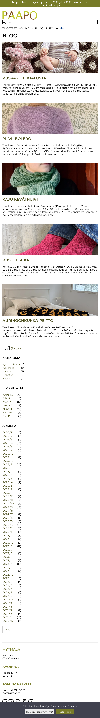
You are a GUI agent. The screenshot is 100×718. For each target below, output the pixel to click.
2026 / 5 (7, 439)
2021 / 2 (7, 613)
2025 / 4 (8, 482)
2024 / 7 (8, 514)
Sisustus (8, 375)
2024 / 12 (8, 496)
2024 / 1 (7, 532)
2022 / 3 (7, 592)
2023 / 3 (7, 564)
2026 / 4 (8, 443)
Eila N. (6, 398)
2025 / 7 (7, 471)
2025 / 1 (7, 492)
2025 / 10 (8, 460)
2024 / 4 (8, 524)
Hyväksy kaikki (65, 711)
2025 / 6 (7, 475)
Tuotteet (9, 28)
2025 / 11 (8, 457)
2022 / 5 (7, 585)
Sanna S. (8, 412)
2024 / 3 (8, 528)
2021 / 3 (7, 610)
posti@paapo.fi (11, 693)
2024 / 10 (8, 503)
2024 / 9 (8, 507)
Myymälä (26, 28)
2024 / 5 (8, 521)
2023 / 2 (7, 567)
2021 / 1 (7, 617)
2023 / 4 (8, 560)
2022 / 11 (8, 578)
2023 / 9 (7, 546)
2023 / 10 (8, 542)
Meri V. (7, 401)
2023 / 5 (7, 556)
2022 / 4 (8, 588)
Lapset (7, 371)
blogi (39, 28)
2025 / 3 (7, 485)
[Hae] (50, 22)
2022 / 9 (7, 581)
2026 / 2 (7, 450)
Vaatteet (8, 378)
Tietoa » (72, 706)
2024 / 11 (8, 500)
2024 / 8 (8, 510)
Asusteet (8, 367)
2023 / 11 (8, 539)
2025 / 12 (8, 453)
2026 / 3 (7, 446)
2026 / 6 (8, 435)
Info (49, 28)
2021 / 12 (8, 599)
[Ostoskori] (56, 28)
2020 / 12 (8, 620)
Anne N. (8, 394)
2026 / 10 (8, 432)
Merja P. (8, 405)
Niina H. (7, 409)
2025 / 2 (7, 489)
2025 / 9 (7, 464)
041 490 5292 (17, 690)
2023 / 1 (7, 571)
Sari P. (6, 416)
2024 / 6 (8, 517)
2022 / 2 (7, 596)
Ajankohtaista (11, 364)
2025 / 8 (7, 467)
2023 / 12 (8, 535)
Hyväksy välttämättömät (39, 711)
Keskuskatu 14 (11, 655)
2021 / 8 (7, 606)
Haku (7, 629)
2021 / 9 (7, 603)
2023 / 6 (7, 553)
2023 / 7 (7, 549)
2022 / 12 (8, 574)
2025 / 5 (7, 478)
